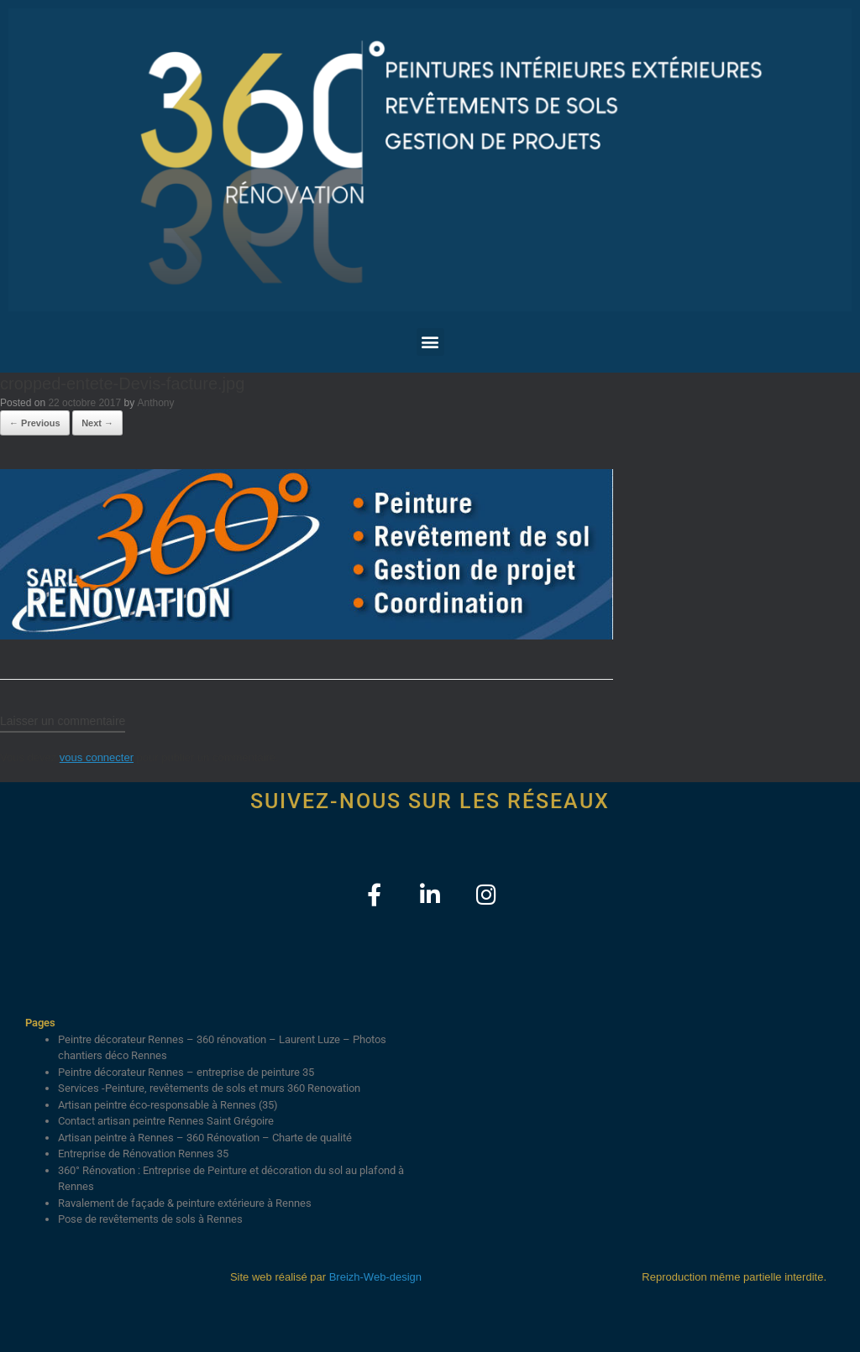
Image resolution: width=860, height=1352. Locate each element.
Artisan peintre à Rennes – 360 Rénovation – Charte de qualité (205, 1137)
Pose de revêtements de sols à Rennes (150, 1219)
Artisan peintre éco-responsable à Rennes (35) (168, 1105)
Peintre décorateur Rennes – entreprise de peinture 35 (186, 1072)
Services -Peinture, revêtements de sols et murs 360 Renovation (209, 1088)
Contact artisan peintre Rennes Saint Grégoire (166, 1120)
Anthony (156, 403)
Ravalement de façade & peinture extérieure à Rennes (185, 1203)
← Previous (34, 423)
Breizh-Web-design (375, 1277)
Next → (97, 423)
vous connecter (97, 757)
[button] (430, 342)
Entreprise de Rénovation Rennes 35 (143, 1153)
